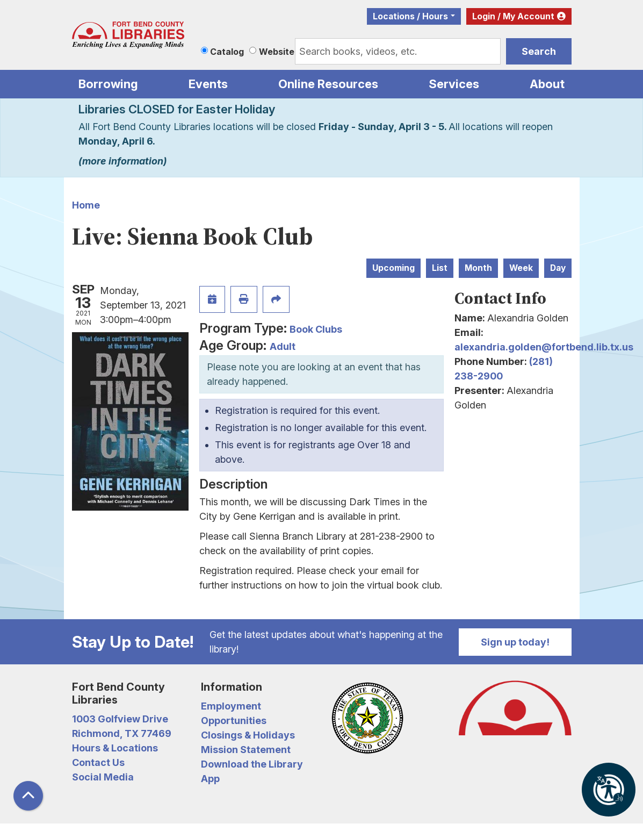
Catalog (227, 51)
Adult (282, 346)
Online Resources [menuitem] (328, 84)
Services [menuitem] (454, 84)
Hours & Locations (115, 748)
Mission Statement (246, 749)
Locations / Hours (410, 16)
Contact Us (98, 762)
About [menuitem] (547, 84)
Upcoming (393, 268)
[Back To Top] (28, 796)
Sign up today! (515, 642)
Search (539, 51)
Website (276, 51)
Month (478, 268)
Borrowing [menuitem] (108, 84)
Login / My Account (513, 16)
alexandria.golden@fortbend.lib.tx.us (543, 347)
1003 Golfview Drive (120, 719)
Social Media (103, 777)
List (439, 268)
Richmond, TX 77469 (121, 733)
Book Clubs (316, 329)
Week (521, 268)
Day (558, 268)
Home (86, 205)
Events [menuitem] (208, 84)
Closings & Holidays (248, 735)
